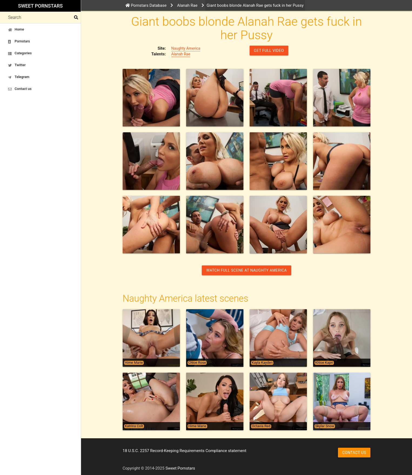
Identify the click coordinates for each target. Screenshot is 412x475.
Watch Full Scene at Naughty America (246, 270)
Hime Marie (134, 363)
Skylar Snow (324, 426)
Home (16, 29)
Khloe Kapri (324, 363)
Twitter (17, 65)
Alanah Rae (180, 54)
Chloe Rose (197, 363)
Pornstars (19, 41)
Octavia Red (261, 426)
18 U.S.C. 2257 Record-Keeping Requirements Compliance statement (184, 450)
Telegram (18, 77)
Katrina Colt (134, 426)
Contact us (20, 89)
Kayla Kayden (262, 363)
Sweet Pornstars (40, 6)
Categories (20, 53)
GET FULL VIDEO (269, 50)
